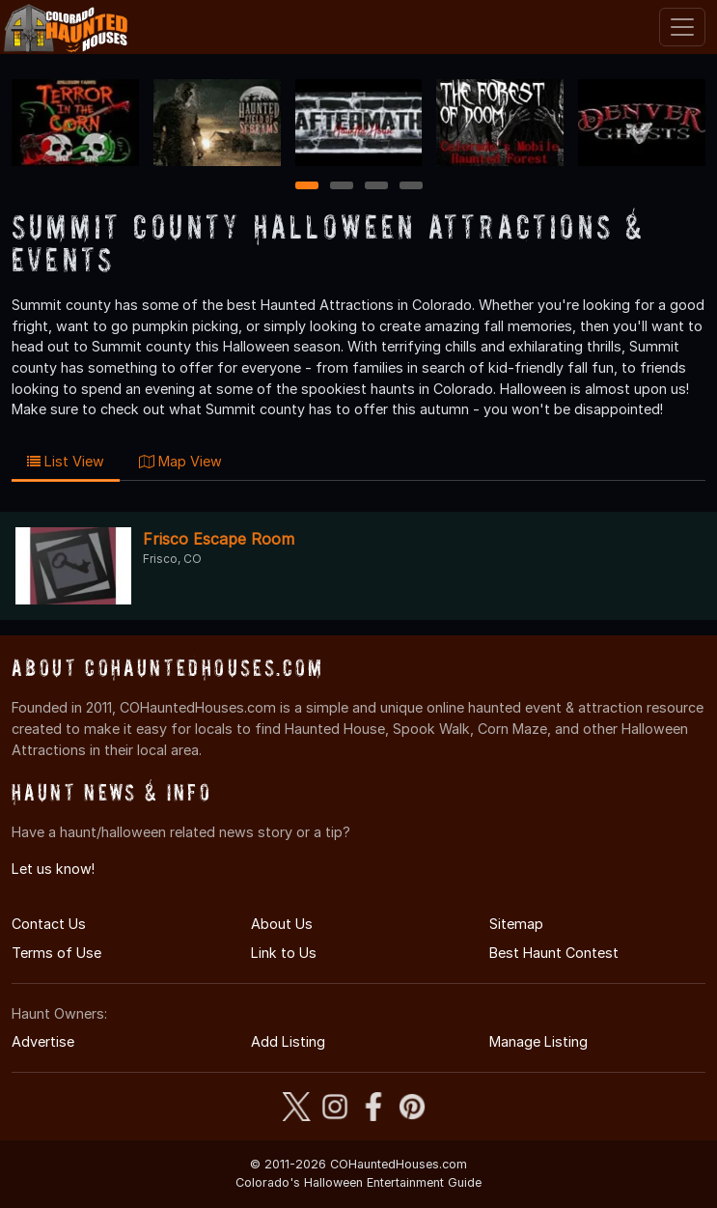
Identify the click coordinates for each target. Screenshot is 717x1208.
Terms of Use (56, 952)
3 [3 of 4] (376, 186)
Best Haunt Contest (554, 952)
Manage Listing (538, 1041)
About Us (282, 923)
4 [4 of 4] (411, 186)
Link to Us (284, 952)
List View (65, 461)
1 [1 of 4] (306, 186)
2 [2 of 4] (341, 186)
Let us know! (53, 868)
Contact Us (49, 923)
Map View (180, 461)
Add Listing (288, 1041)
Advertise (43, 1041)
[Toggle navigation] (682, 27)
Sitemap (516, 923)
